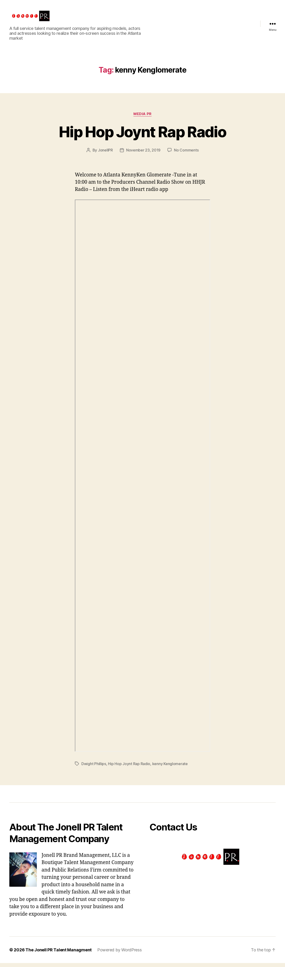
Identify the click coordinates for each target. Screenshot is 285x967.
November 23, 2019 (143, 154)
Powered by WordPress (119, 953)
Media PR (142, 118)
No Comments (186, 154)
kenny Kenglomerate (170, 767)
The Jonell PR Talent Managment (58, 953)
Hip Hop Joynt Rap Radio (142, 135)
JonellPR (105, 154)
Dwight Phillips (93, 767)
